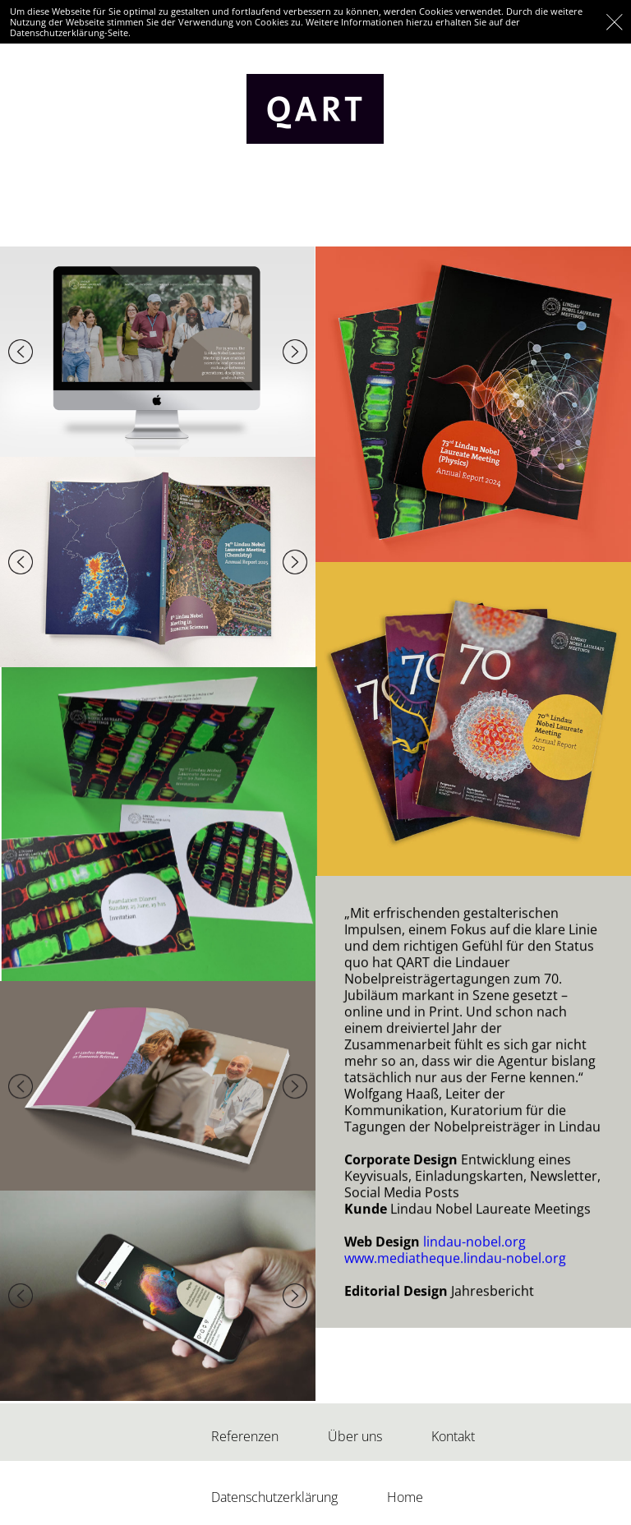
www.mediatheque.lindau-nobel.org (455, 1246)
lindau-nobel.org (474, 1230)
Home (405, 1497)
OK (614, 22)
